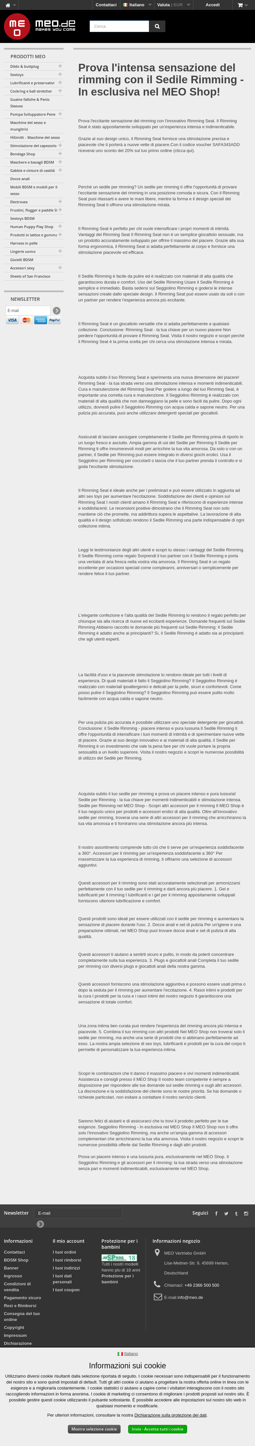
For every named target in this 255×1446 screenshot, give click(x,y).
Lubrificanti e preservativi (32, 82)
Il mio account (69, 1241)
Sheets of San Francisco (30, 276)
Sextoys (16, 74)
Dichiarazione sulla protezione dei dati (170, 1415)
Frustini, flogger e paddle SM (35, 210)
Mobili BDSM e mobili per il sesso (33, 190)
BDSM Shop (16, 1260)
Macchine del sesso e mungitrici (28, 126)
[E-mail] (28, 312)
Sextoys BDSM (22, 218)
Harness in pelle (24, 243)
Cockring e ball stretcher (31, 91)
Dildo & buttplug (24, 66)
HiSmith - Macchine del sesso (35, 137)
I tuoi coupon (66, 1289)
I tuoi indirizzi (66, 1268)
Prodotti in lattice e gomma (34, 234)
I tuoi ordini (64, 1252)
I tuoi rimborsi (67, 1260)
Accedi (213, 4)
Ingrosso (13, 1275)
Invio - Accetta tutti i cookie (158, 1429)
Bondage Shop (22, 153)
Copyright (14, 1327)
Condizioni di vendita (17, 1286)
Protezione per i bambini (117, 1278)
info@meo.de (190, 1297)
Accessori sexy (22, 267)
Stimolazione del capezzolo (33, 145)
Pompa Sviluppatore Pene (32, 114)
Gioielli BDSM (21, 259)
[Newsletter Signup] (56, 311)
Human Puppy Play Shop (31, 226)
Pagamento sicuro (22, 1297)
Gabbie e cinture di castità (32, 170)
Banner (11, 1268)
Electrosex (19, 201)
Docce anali (20, 178)
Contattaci (106, 4)
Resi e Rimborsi (20, 1305)
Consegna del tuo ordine (22, 1316)
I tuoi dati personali (62, 1278)
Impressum (15, 1335)
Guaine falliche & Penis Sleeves (29, 102)
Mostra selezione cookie (94, 1429)
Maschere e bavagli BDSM (32, 162)
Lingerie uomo (23, 251)
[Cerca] (157, 26)
